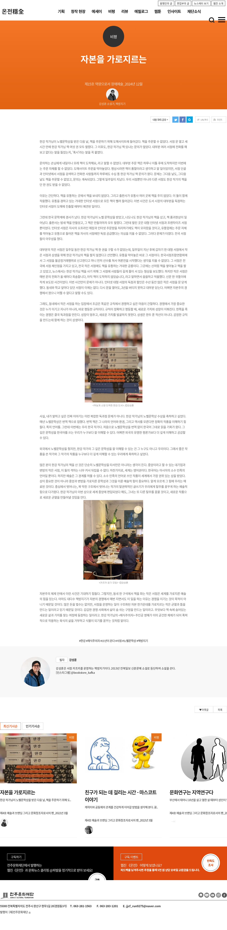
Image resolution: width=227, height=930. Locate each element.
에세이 (97, 11)
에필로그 (141, 11)
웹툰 (157, 11)
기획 (61, 11)
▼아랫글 (204, 709)
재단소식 (194, 11)
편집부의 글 (183, 3)
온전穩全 (13, 11)
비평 (111, 11)
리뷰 (124, 11)
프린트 (219, 119)
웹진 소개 (218, 3)
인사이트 (174, 11)
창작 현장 (78, 11)
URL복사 (204, 119)
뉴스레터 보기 (201, 3)
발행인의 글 (166, 3)
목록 (220, 709)
